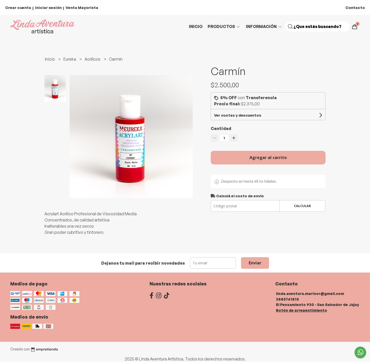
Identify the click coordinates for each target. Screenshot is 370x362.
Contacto (355, 7)
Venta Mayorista (82, 7)
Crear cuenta (18, 7)
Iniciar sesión (48, 7)
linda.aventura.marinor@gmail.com (310, 293)
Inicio (195, 26)
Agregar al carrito (268, 157)
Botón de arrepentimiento (301, 310)
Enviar (255, 263)
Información (264, 26)
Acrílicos (93, 59)
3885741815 (287, 299)
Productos (224, 26)
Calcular (302, 205)
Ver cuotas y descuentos (237, 115)
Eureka (70, 59)
